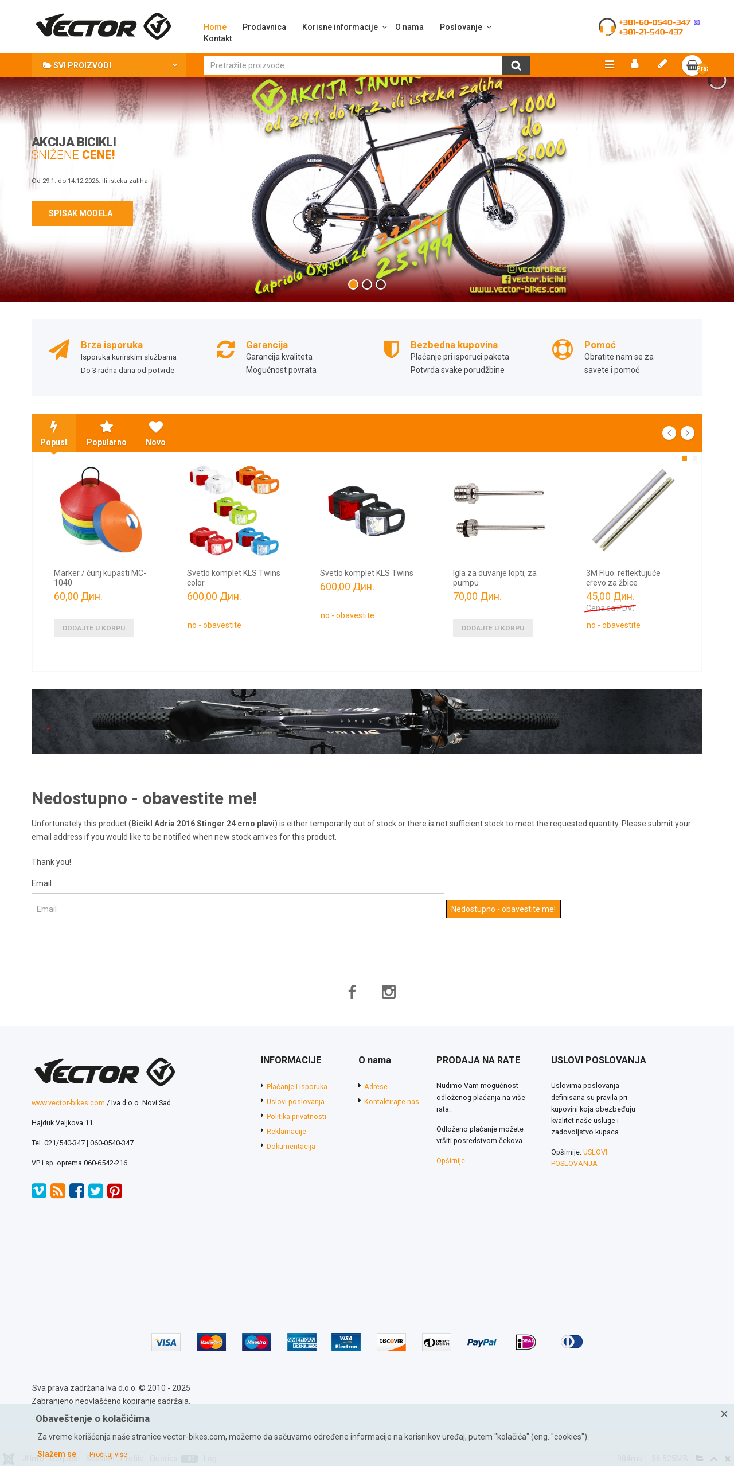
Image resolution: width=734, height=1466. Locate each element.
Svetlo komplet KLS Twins (366, 590)
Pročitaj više (108, 1455)
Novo (156, 451)
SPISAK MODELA (82, 231)
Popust (54, 451)
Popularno (107, 451)
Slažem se (56, 1454)
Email (42, 901)
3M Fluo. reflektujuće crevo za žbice (623, 595)
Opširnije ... (454, 1178)
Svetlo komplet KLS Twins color (233, 595)
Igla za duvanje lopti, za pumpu (495, 595)
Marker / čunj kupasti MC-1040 (100, 595)
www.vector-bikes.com (68, 1120)
